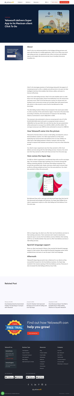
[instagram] (42, 384)
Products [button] (20, 2)
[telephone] (3, 393)
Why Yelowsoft (60, 352)
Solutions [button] (28, 2)
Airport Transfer (25, 352)
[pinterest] (38, 384)
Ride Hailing (25, 359)
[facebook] (28, 384)
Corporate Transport (27, 355)
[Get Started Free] (64, 2)
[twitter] (32, 384)
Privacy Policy (67, 393)
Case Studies (7, 17)
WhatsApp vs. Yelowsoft (62, 364)
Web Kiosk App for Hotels (28, 361)
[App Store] (19, 377)
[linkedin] (35, 384)
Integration (42, 361)
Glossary (42, 368)
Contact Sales (60, 361)
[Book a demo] (55, 2)
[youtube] (45, 384)
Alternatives (42, 366)
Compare (42, 364)
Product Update (43, 352)
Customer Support (61, 359)
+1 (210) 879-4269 (9, 358)
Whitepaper (42, 357)
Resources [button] (36, 2)
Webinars (42, 359)
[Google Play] (9, 377)
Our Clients (59, 355)
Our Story (59, 350)
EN (46, 2)
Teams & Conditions (62, 393)
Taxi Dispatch (25, 350)
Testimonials (60, 357)
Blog (41, 350)
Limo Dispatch (25, 357)
